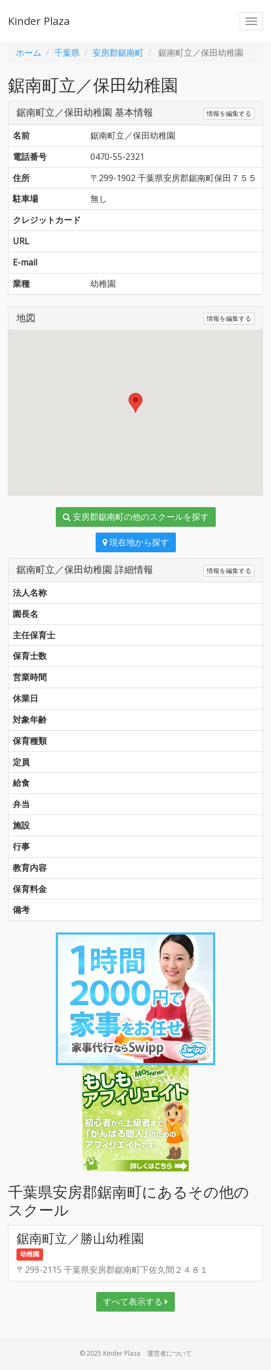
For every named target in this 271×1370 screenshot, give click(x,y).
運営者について (169, 1353)
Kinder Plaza (39, 21)
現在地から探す (136, 542)
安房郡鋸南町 (117, 52)
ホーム (28, 52)
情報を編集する (229, 113)
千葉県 (67, 52)
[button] (135, 403)
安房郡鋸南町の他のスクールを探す (136, 517)
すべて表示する (135, 1301)
